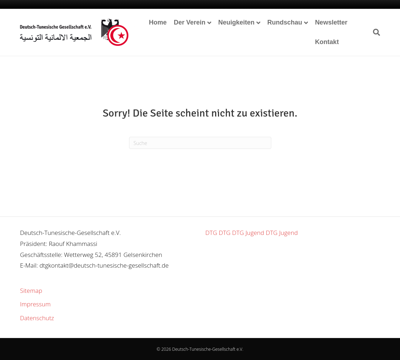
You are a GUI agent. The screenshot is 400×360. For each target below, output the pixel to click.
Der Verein (190, 22)
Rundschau (284, 22)
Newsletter (331, 22)
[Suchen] (374, 32)
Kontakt (327, 41)
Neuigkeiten (236, 22)
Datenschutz (37, 318)
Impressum (35, 304)
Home (158, 22)
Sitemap (31, 290)
